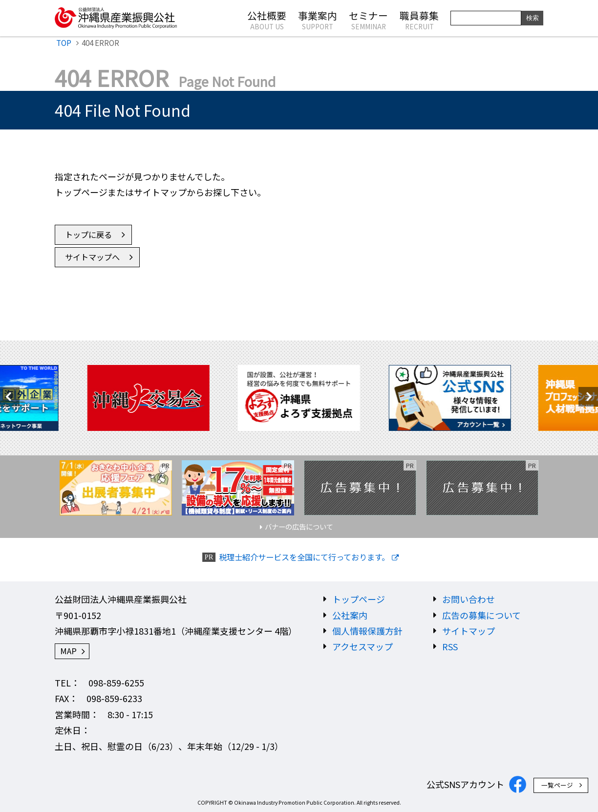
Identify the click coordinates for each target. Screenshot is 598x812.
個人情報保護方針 (367, 630)
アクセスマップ (362, 646)
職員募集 (419, 19)
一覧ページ (557, 785)
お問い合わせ (468, 599)
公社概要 (266, 19)
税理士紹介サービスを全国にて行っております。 (304, 557)
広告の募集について (481, 615)
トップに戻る (88, 234)
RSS (450, 646)
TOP (63, 42)
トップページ (358, 599)
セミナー (368, 19)
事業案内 (317, 19)
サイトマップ (468, 630)
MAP (68, 651)
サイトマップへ (92, 257)
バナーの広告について (299, 526)
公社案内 (349, 615)
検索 (532, 17)
